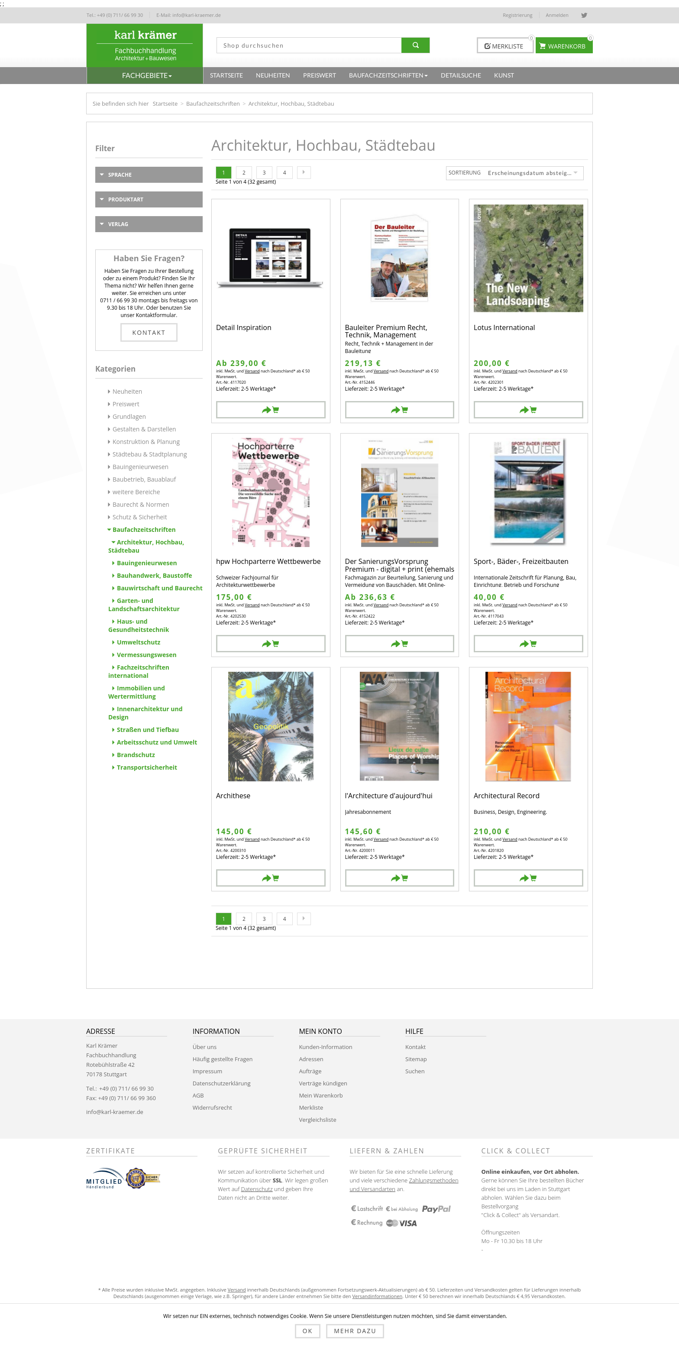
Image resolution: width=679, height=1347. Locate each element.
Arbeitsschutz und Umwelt (157, 742)
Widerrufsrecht (212, 1107)
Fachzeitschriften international (138, 671)
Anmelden (557, 15)
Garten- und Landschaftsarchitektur (144, 604)
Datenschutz (257, 1189)
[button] (145, 75)
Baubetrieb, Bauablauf (144, 479)
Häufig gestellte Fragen (223, 1059)
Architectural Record (507, 796)
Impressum (208, 1071)
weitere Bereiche (136, 492)
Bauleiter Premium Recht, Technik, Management (386, 331)
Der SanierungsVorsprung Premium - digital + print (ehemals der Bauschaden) (400, 565)
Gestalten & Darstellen (144, 429)
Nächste (304, 172)
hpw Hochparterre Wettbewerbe (268, 562)
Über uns (205, 1047)
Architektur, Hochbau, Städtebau (146, 546)
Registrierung (517, 15)
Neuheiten (127, 391)
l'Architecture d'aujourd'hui (389, 796)
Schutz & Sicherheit (140, 517)
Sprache (120, 174)
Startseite (165, 103)
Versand (252, 371)
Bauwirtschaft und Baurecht (160, 588)
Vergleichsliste (317, 1120)
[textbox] (306, 45)
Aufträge (310, 1071)
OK (308, 1331)
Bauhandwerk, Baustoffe (154, 575)
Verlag (118, 224)
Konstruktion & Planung (146, 441)
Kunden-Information (325, 1047)
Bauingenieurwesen (140, 467)
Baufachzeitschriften (213, 103)
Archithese (233, 796)
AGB (198, 1095)
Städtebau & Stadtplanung (150, 454)
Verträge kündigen (323, 1083)
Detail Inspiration (244, 328)
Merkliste (311, 1107)
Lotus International (504, 328)
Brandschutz (136, 755)
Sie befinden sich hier (121, 103)
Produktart (125, 199)
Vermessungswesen (147, 655)
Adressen (311, 1059)
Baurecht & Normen (141, 504)
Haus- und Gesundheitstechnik (138, 625)
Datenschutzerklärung (222, 1083)
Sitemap (416, 1059)
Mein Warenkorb (321, 1095)
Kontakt (149, 332)
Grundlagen (129, 416)
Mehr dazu (355, 1331)
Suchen (415, 1071)
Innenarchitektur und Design (145, 713)
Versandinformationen (377, 1296)
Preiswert (126, 404)
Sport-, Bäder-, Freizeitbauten (521, 562)
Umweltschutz (138, 642)
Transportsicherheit (147, 767)
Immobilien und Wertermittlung (136, 692)
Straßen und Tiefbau (148, 729)
